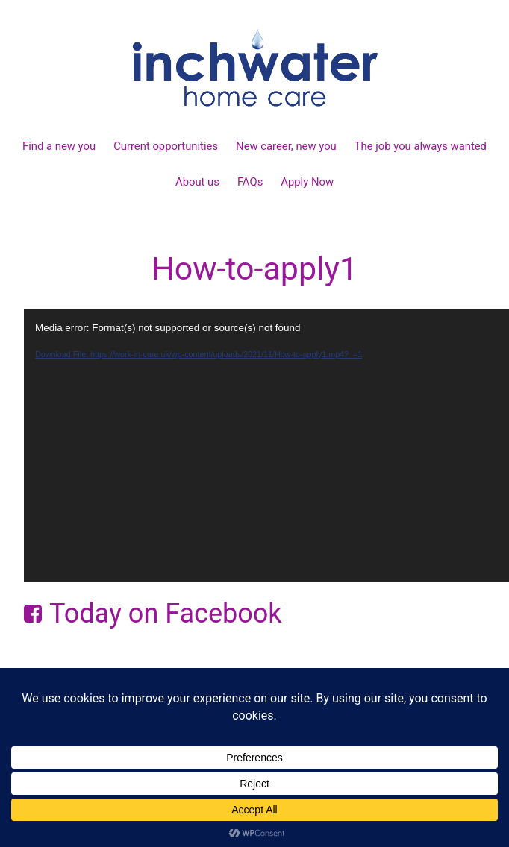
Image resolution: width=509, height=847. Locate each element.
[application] (266, 445)
